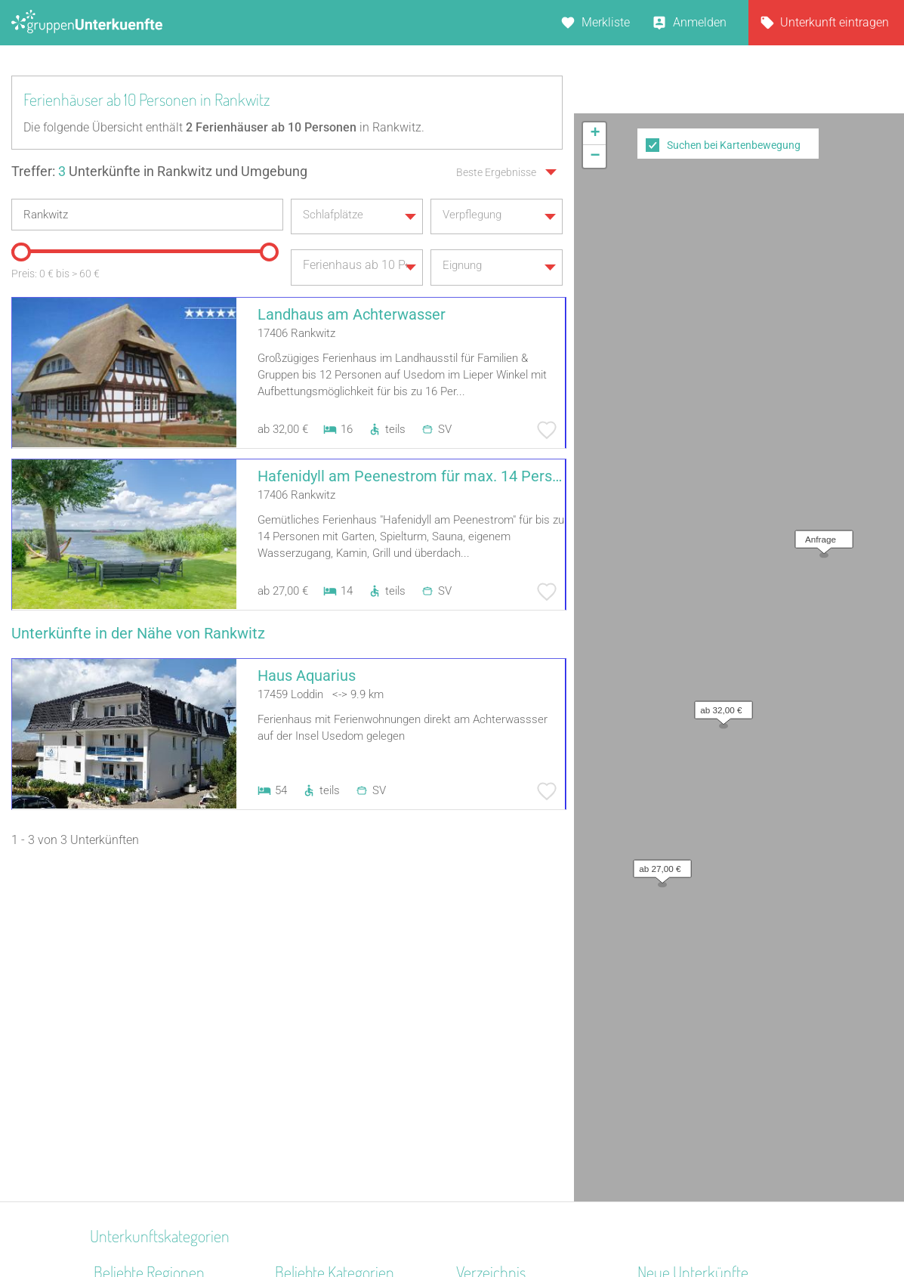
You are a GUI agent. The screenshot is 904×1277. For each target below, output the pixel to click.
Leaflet (765, 575)
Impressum (502, 1225)
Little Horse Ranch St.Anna (708, 972)
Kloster (293, 1149)
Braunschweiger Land (151, 1129)
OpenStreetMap (868, 575)
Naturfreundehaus (323, 992)
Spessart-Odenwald (145, 992)
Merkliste (606, 22)
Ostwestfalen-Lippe (145, 1051)
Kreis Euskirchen (137, 1070)
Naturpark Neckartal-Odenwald (176, 1090)
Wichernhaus (672, 1031)
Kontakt (330, 1225)
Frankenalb (123, 1011)
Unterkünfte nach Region (522, 972)
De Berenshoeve (679, 1011)
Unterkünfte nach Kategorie (528, 1011)
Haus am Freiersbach (694, 992)
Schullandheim (314, 972)
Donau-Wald (126, 1031)
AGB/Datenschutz (411, 1225)
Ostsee (112, 1109)
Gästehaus (303, 1070)
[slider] (18, 247)
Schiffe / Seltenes (320, 1031)
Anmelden (700, 22)
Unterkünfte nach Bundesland (535, 992)
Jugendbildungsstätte (333, 1011)
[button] (719, 340)
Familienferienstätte (328, 1090)
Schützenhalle (312, 1129)
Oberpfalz (119, 972)
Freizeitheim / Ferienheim (342, 1051)
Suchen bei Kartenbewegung (734, 145)
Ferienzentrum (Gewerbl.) (341, 1109)
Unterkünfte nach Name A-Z (530, 1051)
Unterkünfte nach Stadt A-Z (528, 1031)
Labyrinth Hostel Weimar (702, 1051)
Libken (654, 1070)
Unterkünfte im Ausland (519, 1070)
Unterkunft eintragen (834, 22)
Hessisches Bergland (149, 1149)
